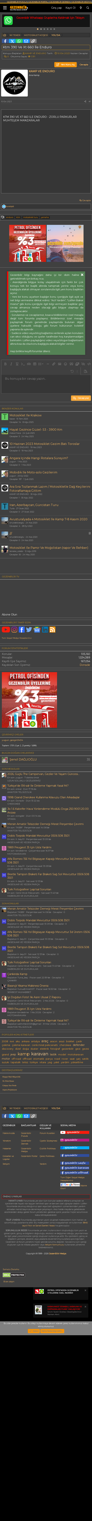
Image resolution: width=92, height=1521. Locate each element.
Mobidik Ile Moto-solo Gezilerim (33, 472)
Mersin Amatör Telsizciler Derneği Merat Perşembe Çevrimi (45, 909)
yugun (13, 461)
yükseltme (77, 1147)
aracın (53, 1126)
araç (44, 1126)
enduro (9, 217)
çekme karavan (21, 1130)
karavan (39, 1138)
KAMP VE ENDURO (35, 53)
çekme (6, 1130)
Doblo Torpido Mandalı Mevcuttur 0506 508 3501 (38, 920)
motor (6, 1143)
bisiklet (70, 1126)
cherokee (65, 1130)
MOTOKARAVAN (16, 938)
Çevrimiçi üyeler (12, 819)
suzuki (5, 1147)
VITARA (11, 904)
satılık (85, 1143)
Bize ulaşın (8, 1451)
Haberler (7, 1318)
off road (16, 1143)
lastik (53, 1139)
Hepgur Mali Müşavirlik (11, 1162)
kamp (24, 1138)
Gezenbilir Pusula (26, 1304)
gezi (77, 1133)
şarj (78, 1143)
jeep (13, 1139)
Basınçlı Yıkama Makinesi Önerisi (27, 1070)
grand (5, 1139)
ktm (18, 217)
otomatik (38, 1143)
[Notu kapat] (85, 1461)
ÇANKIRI (12, 1065)
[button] (5, 364)
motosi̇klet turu (30, 217)
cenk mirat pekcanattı (45, 1130)
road (57, 1143)
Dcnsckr (85, 750)
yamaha (45, 217)
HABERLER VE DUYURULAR (22, 980)
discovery (7, 1133)
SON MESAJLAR (11, 853)
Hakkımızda (9, 1303)
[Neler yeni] (80, 8)
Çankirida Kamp (17, 1059)
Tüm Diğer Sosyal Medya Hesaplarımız (72, 1349)
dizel (18, 1133)
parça (49, 1143)
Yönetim (7, 1310)
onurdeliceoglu (17, 522)
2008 (5, 1126)
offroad (27, 1143)
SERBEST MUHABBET (19, 1077)
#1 (90, 101)
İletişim (6, 1334)
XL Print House (8, 1166)
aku (18, 1126)
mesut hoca (15, 433)
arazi (61, 1126)
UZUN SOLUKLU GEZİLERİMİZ (23, 865)
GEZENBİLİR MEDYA (81, 2)
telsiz (25, 1147)
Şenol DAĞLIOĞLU (23, 844)
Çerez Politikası (47, 1326)
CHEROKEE (13, 888)
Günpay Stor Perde (9, 1170)
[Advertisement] (42, 608)
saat (72, 1143)
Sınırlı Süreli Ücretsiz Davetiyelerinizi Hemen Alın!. (64, 1480)
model (62, 1139)
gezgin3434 (16, 825)
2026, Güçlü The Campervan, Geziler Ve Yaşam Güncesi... (43, 859)
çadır (79, 1126)
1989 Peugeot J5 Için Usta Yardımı (29, 932)
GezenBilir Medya (57, 1423)
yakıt (56, 1147)
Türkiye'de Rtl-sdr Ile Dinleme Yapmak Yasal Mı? (38, 870)
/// (11, 533)
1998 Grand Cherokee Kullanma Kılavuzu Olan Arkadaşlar (43, 882)
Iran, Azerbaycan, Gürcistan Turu (34, 505)
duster (34, 1133)
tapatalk (15, 1147)
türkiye (34, 1147)
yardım (65, 1147)
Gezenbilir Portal (29, 1326)
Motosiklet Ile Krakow (26, 415)
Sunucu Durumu (11, 1439)
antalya (35, 1126)
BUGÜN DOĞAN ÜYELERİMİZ (18, 837)
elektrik (44, 1133)
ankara (25, 1126)
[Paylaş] (85, 102)
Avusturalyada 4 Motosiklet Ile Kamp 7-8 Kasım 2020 (48, 519)
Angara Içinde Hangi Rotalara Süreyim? (39, 458)
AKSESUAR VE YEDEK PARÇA (23, 927)
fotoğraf (55, 1133)
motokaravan (76, 1139)
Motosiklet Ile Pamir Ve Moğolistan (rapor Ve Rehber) (49, 548)
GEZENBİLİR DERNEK (60, 2)
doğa (25, 1133)
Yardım (43, 1334)
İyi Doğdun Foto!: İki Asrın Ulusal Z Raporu (34, 1082)
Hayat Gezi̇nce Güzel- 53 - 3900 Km (36, 429)
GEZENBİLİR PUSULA (17, 2)
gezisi (85, 1133)
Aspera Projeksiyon (9, 1175)
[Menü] (5, 8)
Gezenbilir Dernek (26, 1312)
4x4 (12, 1126)
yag (50, 1147)
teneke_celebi (16, 551)
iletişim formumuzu (54, 1414)
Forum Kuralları (47, 1303)
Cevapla (86, 200)
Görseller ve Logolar (8, 1327)
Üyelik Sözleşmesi (48, 1310)
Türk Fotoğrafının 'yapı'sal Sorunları (29, 974)
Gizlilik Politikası (48, 1318)
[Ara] (87, 8)
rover (65, 1143)
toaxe (12, 418)
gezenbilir (68, 1133)
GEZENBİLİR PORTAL (38, 2)
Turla (12, 508)
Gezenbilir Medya (26, 1320)
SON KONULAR (10, 988)
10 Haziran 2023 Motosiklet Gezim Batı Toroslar (45, 444)
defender (79, 1130)
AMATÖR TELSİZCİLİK (19, 877)
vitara (43, 1147)
